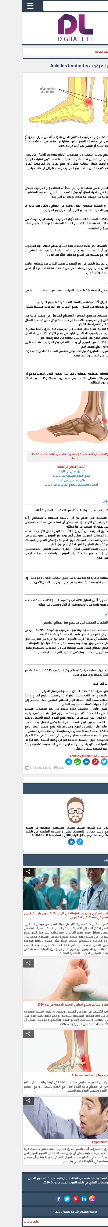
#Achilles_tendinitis (61, 756)
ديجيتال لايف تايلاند (38, 1178)
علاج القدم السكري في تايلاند (49, 475)
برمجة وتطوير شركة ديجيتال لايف (54, 1211)
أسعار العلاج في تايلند (50, 466)
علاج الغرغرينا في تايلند (49, 480)
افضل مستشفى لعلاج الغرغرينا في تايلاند (49, 484)
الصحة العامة (81, 51)
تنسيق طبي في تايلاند (50, 471)
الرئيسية (99, 51)
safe (99, 789)
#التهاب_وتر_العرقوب (90, 756)
